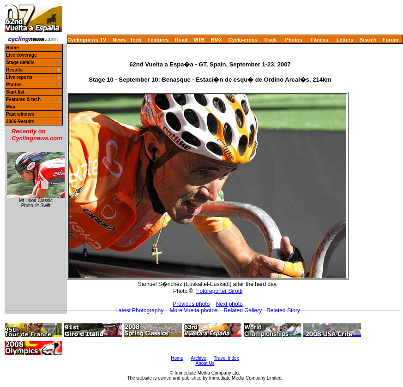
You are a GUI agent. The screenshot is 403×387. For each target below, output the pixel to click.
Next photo (229, 304)
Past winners (20, 114)
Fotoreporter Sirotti (219, 291)
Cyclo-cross (243, 39)
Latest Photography (139, 310)
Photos (293, 39)
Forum (390, 39)
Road (181, 39)
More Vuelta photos (194, 310)
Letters (345, 39)
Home (12, 47)
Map (10, 106)
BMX (216, 39)
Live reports (19, 77)
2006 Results (20, 121)
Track (270, 39)
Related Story (283, 310)
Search (368, 39)
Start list (15, 92)
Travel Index (226, 358)
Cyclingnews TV (86, 39)
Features (158, 39)
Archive (198, 358)
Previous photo (191, 304)
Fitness (319, 39)
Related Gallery (242, 310)
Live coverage (21, 55)
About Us (204, 363)
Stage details (20, 62)
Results (14, 69)
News (119, 39)
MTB (199, 39)
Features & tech (23, 99)
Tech (135, 39)
